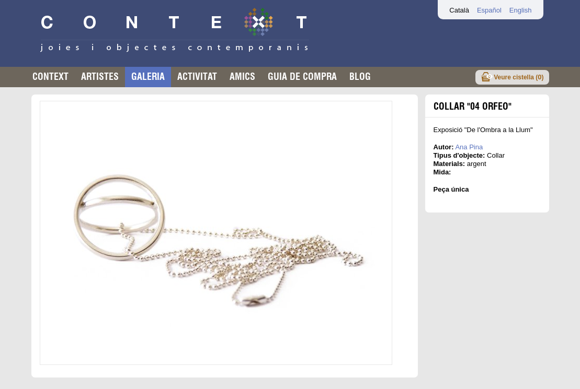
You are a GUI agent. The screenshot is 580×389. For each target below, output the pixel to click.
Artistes (100, 76)
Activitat (197, 76)
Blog (360, 76)
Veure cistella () (518, 77)
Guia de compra (302, 76)
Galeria (148, 76)
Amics (242, 76)
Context (50, 76)
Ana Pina (469, 147)
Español (489, 10)
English (520, 10)
